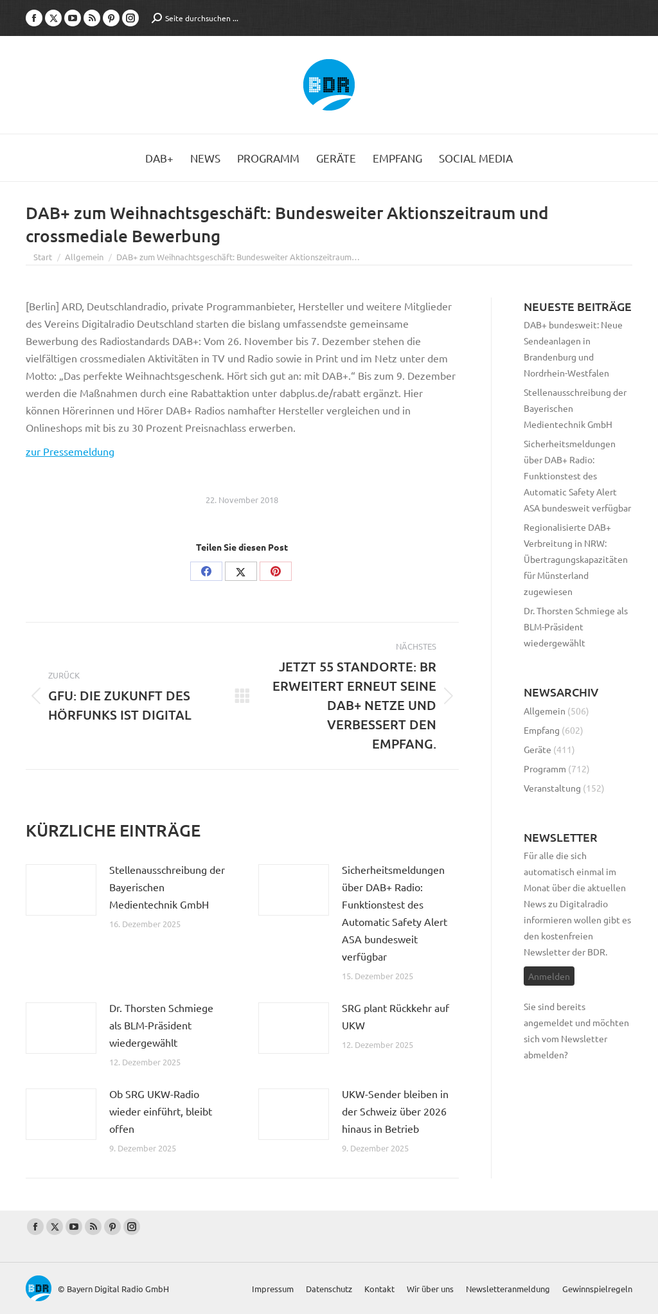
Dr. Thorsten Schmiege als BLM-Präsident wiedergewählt (161, 1025)
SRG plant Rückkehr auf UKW (395, 1016)
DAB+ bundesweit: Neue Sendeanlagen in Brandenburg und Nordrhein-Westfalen (573, 348)
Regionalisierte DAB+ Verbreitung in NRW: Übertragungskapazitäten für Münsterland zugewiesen (576, 559)
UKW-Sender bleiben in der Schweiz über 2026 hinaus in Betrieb (395, 1111)
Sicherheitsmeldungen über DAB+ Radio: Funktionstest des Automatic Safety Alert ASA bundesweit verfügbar (394, 913)
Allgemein (544, 710)
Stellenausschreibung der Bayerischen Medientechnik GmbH (167, 886)
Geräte (537, 749)
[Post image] (61, 890)
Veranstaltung (552, 788)
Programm (545, 768)
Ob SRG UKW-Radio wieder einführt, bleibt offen (160, 1111)
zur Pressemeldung (70, 451)
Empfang (542, 730)
